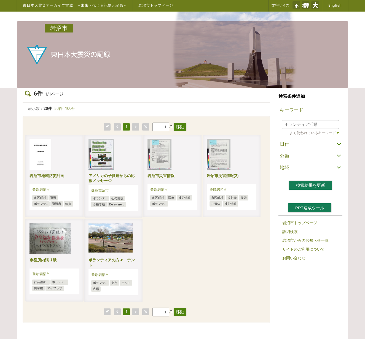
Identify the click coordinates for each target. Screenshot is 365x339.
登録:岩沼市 (41, 190)
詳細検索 (290, 231)
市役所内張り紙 (43, 260)
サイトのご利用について (303, 249)
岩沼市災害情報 (161, 175)
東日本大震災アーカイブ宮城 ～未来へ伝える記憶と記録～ (75, 5)
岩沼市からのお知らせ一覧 (305, 240)
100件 (70, 108)
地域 (284, 167)
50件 (58, 108)
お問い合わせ (293, 258)
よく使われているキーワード (312, 133)
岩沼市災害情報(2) (223, 175)
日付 (284, 144)
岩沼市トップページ (155, 5)
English (335, 5)
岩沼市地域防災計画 (46, 175)
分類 (284, 156)
